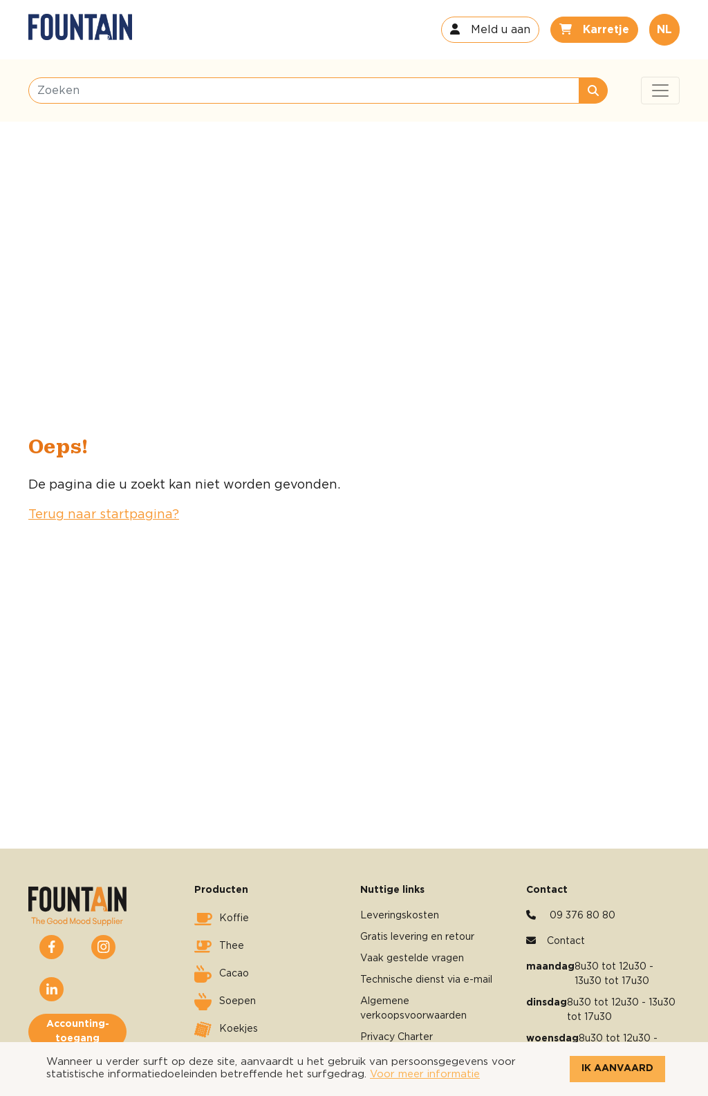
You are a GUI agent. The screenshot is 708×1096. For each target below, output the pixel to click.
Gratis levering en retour (417, 937)
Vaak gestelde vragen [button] (412, 958)
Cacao (221, 974)
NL (664, 29)
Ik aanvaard (617, 1068)
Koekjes (226, 1029)
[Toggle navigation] (660, 90)
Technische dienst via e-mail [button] (426, 980)
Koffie (221, 919)
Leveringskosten (399, 915)
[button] (490, 30)
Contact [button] (566, 941)
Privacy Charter (396, 1037)
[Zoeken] (303, 90)
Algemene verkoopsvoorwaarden (413, 1008)
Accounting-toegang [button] (77, 1031)
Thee (219, 946)
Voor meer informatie (425, 1074)
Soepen (225, 1002)
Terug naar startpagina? (103, 515)
